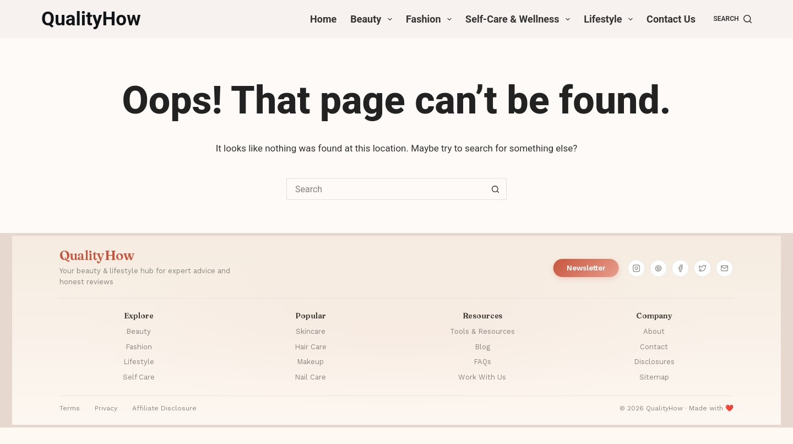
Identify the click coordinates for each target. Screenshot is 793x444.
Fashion (431, 19)
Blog (482, 347)
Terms (69, 408)
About (654, 331)
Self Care (139, 377)
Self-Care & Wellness (519, 19)
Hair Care (311, 347)
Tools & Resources (482, 331)
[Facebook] (680, 268)
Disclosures (654, 362)
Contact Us (671, 19)
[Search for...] (385, 189)
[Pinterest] (658, 268)
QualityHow (91, 19)
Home (323, 19)
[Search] (732, 19)
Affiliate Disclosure (164, 408)
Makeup (310, 362)
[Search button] (496, 189)
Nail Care (310, 377)
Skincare (310, 331)
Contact (654, 347)
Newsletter (586, 268)
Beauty (373, 19)
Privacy (106, 408)
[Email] (725, 268)
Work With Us (482, 377)
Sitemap (654, 377)
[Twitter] (702, 268)
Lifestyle (610, 19)
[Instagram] (636, 268)
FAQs (482, 362)
